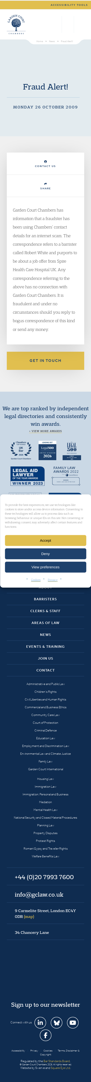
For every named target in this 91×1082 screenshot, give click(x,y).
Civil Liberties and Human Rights (45, 699)
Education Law (45, 738)
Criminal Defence (45, 730)
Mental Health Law (45, 810)
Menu (79, 24)
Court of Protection (45, 722)
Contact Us (45, 164)
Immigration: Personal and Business (45, 794)
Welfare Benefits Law (45, 856)
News (45, 634)
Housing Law (45, 779)
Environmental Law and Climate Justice (45, 753)
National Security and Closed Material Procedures (45, 817)
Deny (45, 554)
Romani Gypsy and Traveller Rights (46, 848)
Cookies (36, 579)
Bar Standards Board (56, 1061)
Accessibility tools (69, 5)
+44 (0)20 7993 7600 (67, 24)
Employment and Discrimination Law (45, 746)
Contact (45, 670)
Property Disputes (45, 833)
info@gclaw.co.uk (39, 894)
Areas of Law (45, 623)
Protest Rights (45, 841)
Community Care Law (45, 715)
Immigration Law (45, 786)
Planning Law (45, 825)
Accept (45, 540)
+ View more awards (45, 431)
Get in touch (46, 360)
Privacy (53, 579)
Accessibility (18, 1050)
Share (45, 186)
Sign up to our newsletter (45, 1004)
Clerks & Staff (45, 611)
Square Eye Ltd (60, 1068)
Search (57, 24)
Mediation (45, 802)
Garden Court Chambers (16, 24)
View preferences (46, 567)
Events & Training (45, 646)
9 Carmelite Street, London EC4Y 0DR (45, 913)
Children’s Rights (45, 691)
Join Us (45, 658)
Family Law (45, 761)
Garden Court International (45, 769)
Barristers (45, 599)
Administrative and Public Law (45, 684)
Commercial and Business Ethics (45, 707)
